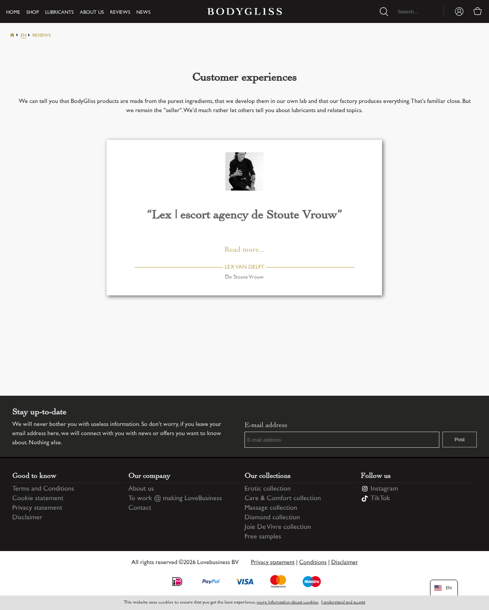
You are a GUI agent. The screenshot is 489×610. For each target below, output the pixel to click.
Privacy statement (37, 508)
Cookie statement (37, 499)
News (143, 12)
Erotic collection (267, 489)
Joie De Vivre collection (277, 527)
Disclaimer (27, 518)
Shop (32, 12)
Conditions (313, 563)
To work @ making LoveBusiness (175, 499)
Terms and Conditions (43, 489)
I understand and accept (343, 602)
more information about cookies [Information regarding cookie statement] (287, 602)
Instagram (384, 489)
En (23, 36)
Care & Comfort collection (282, 499)
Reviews (120, 12)
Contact (139, 508)
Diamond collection (272, 518)
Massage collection (270, 508)
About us (92, 12)
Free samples (262, 537)
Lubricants (59, 12)
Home (13, 12)
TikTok (380, 499)
